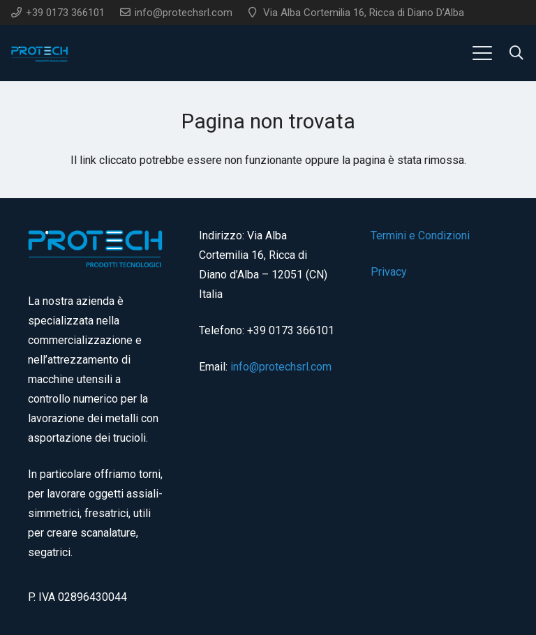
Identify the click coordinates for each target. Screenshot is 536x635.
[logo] (40, 53)
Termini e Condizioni (420, 235)
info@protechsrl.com (281, 366)
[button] (482, 53)
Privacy (389, 271)
